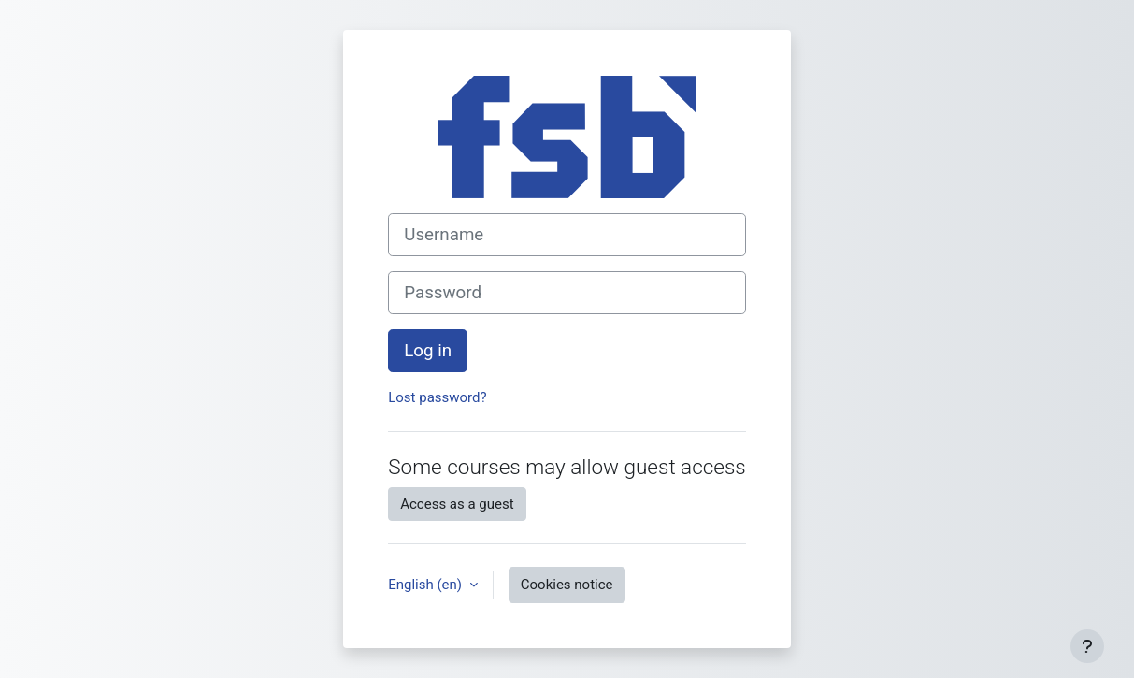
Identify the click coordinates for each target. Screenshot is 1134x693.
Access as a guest (456, 504)
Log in (428, 350)
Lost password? (437, 397)
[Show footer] (1087, 646)
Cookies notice (567, 584)
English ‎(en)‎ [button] (427, 584)
